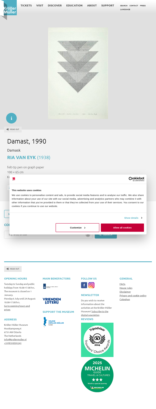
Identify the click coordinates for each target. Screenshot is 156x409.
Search (124, 5)
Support (107, 5)
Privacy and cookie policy (133, 295)
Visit (39, 5)
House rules (126, 287)
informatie (10, 116)
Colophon (125, 299)
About (92, 5)
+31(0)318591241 (12, 343)
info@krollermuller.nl (15, 339)
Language (125, 9)
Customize (77, 227)
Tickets (26, 5)
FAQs (122, 283)
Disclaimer (125, 291)
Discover (55, 5)
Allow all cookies (122, 227)
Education (74, 5)
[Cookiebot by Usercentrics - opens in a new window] (131, 179)
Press (143, 5)
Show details (131, 218)
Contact (133, 5)
